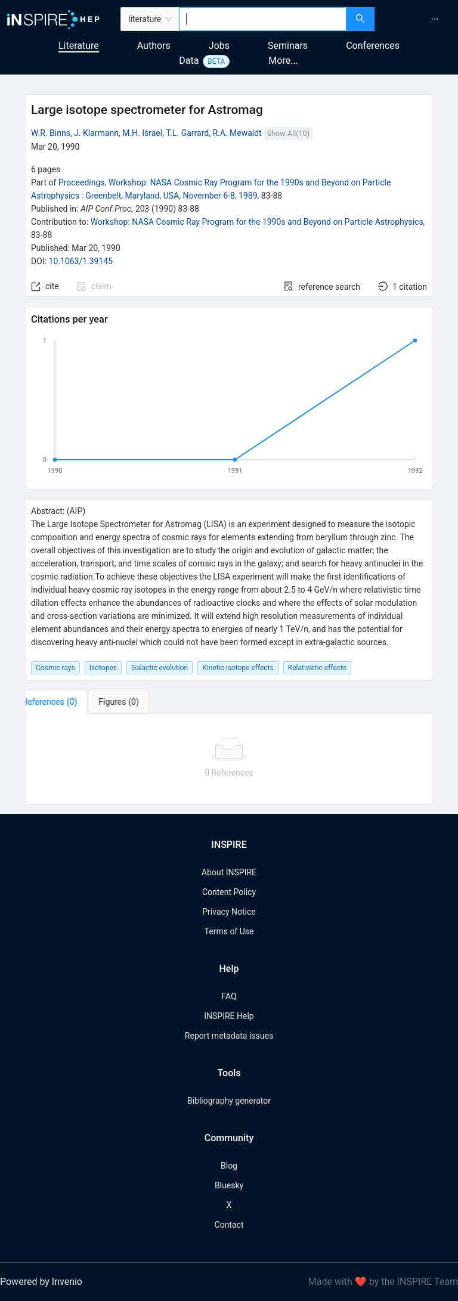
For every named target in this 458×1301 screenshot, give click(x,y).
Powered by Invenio (41, 1281)
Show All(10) (288, 133)
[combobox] (262, 19)
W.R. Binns (50, 133)
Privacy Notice (228, 911)
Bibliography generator (229, 1100)
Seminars (288, 45)
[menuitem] (435, 19)
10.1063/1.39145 (81, 261)
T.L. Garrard (187, 133)
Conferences (373, 45)
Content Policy (229, 892)
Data (189, 60)
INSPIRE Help (228, 1016)
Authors (154, 45)
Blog (229, 1165)
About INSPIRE (229, 872)
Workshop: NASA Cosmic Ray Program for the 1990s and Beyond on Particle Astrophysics (257, 222)
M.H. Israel (142, 133)
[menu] (418, 19)
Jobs (219, 45)
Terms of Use (229, 931)
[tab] (63, 701)
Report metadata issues (229, 1035)
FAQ (228, 996)
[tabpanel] (229, 759)
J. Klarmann (96, 133)
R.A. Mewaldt (236, 133)
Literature (78, 45)
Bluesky (229, 1185)
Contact (229, 1224)
